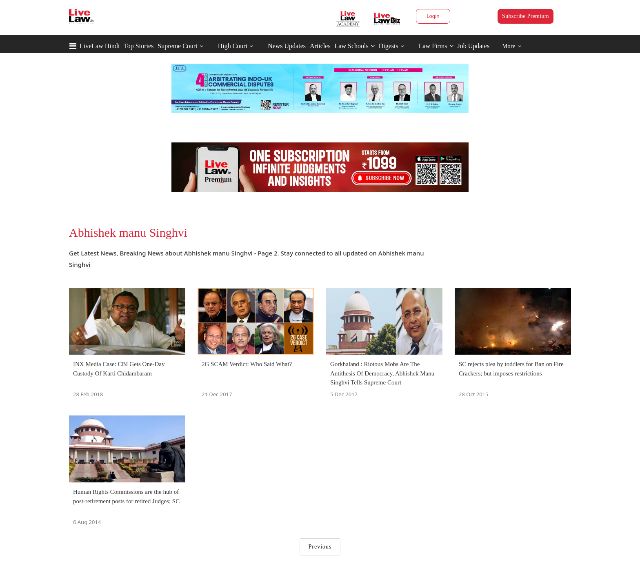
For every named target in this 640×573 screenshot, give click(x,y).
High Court (232, 45)
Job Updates (474, 45)
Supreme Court (177, 45)
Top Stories (138, 45)
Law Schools (355, 45)
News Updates (287, 45)
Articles (320, 45)
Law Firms (436, 45)
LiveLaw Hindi (100, 45)
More (512, 46)
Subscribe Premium (525, 16)
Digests (388, 45)
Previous (320, 547)
